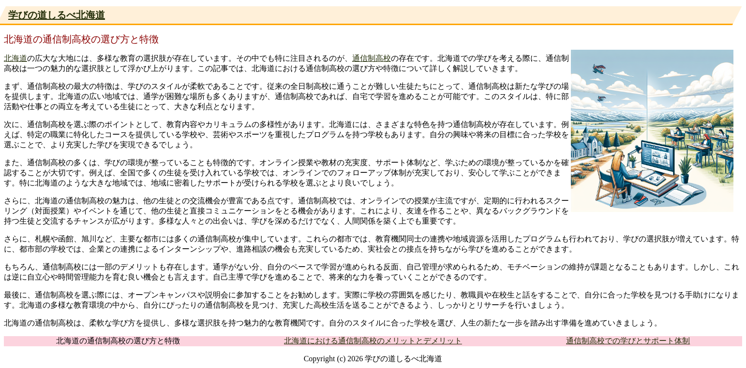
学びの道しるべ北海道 (56, 15)
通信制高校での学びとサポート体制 (628, 341)
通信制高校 (371, 58)
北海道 (15, 58)
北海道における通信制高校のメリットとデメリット (373, 341)
